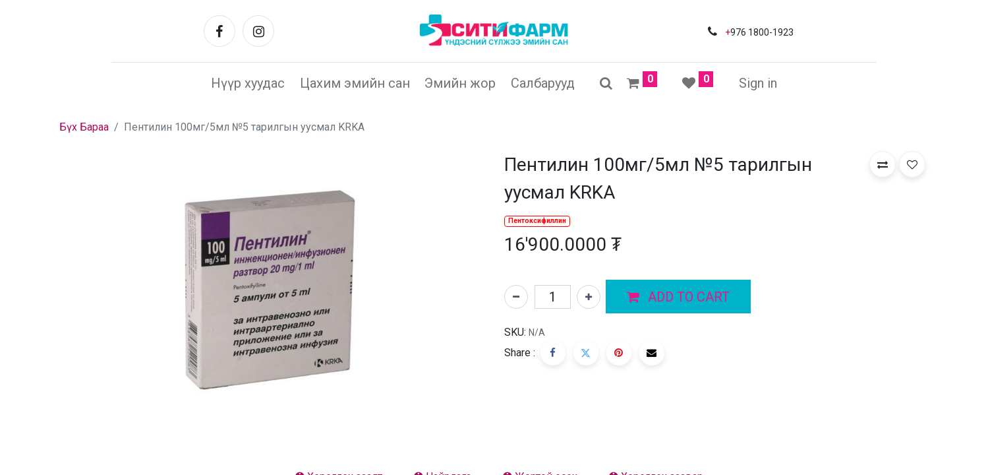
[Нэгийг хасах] (516, 297)
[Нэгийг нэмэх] (588, 297)
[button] (678, 297)
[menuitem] (248, 83)
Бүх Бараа (84, 127)
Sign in (758, 83)
